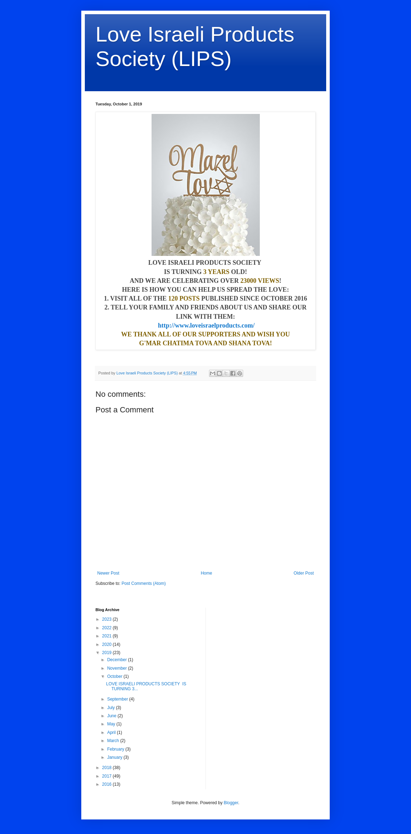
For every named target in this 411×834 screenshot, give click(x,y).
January (115, 757)
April (112, 732)
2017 (107, 776)
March (113, 740)
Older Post (304, 573)
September (118, 699)
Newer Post (108, 573)
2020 (107, 644)
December (117, 659)
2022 (107, 627)
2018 (107, 767)
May (111, 723)
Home (206, 573)
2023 (107, 619)
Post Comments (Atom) (143, 583)
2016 (107, 784)
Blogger (231, 802)
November (117, 668)
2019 (107, 652)
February (116, 749)
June (112, 715)
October (115, 676)
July (111, 707)
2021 (107, 635)
